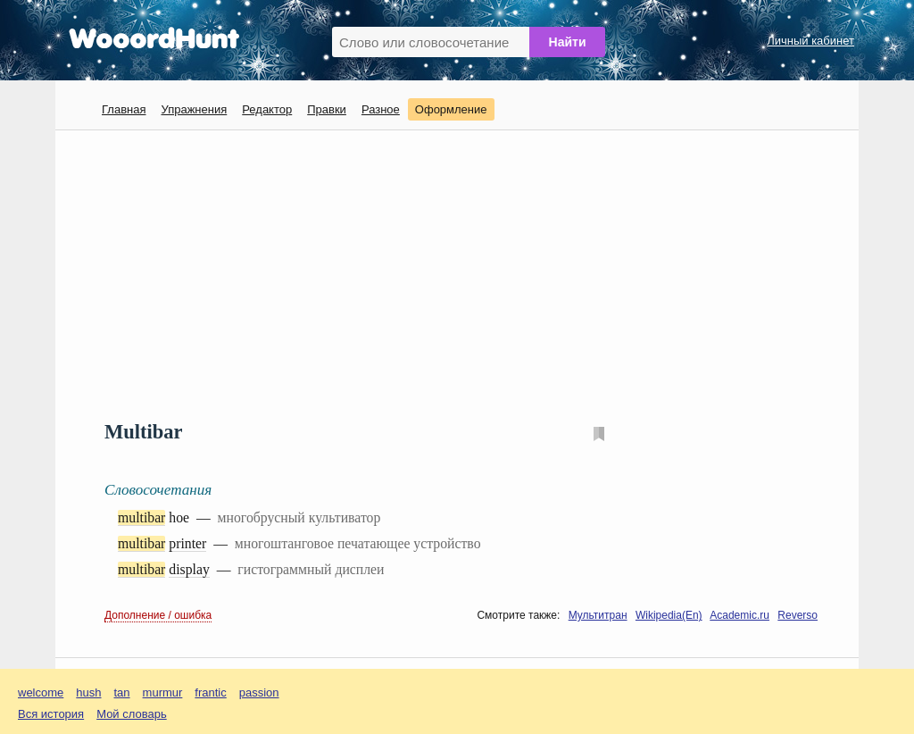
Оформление (451, 109)
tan (122, 692)
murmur (163, 692)
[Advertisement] (463, 273)
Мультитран (598, 615)
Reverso (797, 615)
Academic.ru (739, 615)
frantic (210, 692)
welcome (40, 692)
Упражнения (194, 109)
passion (259, 692)
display (189, 569)
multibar (141, 517)
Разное (380, 109)
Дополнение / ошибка (158, 615)
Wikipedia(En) (669, 615)
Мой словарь (131, 714)
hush (88, 692)
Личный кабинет (810, 40)
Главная (123, 109)
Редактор (267, 109)
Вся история (51, 714)
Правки (326, 109)
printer (187, 543)
